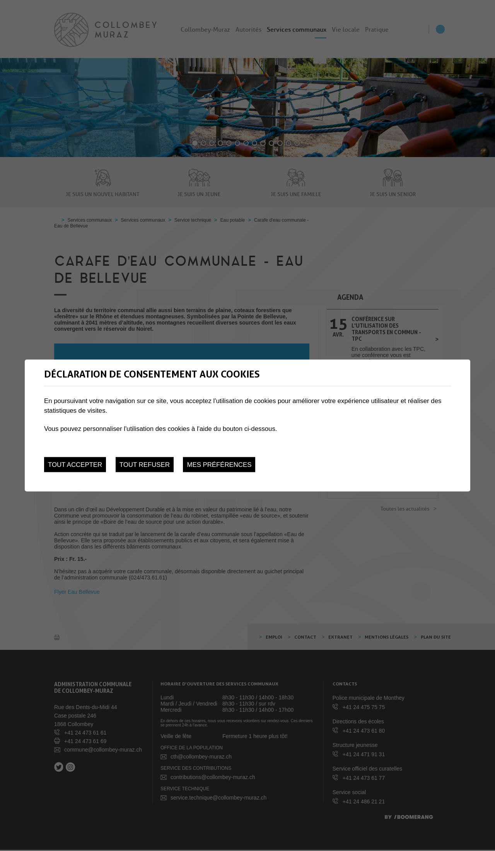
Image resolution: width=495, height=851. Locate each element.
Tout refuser (144, 464)
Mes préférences (219, 464)
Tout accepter (75, 464)
